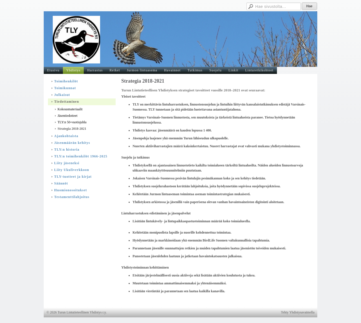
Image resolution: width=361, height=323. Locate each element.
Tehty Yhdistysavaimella (297, 312)
